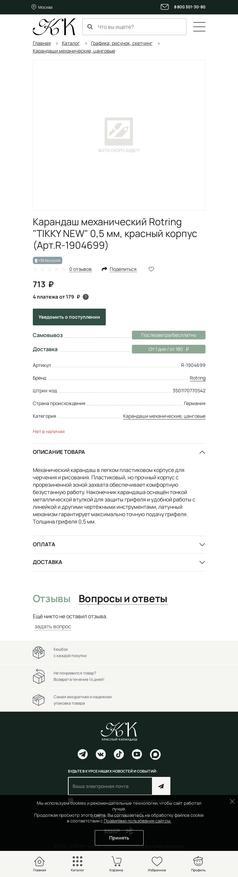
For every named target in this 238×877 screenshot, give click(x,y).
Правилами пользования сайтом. (137, 821)
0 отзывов (80, 269)
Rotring (198, 378)
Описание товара (59, 452)
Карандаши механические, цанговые (164, 416)
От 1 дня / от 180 (160, 349)
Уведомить (69, 317)
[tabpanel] (119, 621)
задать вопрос (52, 626)
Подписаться (161, 786)
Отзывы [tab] (52, 599)
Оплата (44, 544)
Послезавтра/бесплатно (168, 335)
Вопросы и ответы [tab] (123, 599)
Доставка (47, 562)
